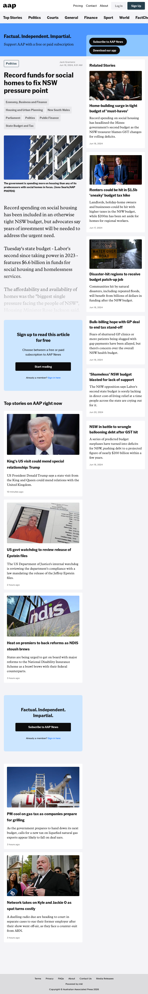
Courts (53, 17)
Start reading (43, 366)
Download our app (104, 50)
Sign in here (54, 377)
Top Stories (12, 17)
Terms (38, 978)
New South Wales (59, 110)
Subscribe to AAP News (108, 42)
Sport (108, 17)
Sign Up (136, 6)
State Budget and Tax (20, 126)
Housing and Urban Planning (24, 110)
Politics (34, 17)
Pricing (78, 6)
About (104, 6)
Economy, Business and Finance (26, 102)
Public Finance (49, 118)
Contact (91, 6)
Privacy (49, 978)
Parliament (13, 118)
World (124, 17)
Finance (91, 17)
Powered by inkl (74, 984)
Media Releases (105, 978)
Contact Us (86, 978)
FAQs (61, 978)
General (71, 17)
